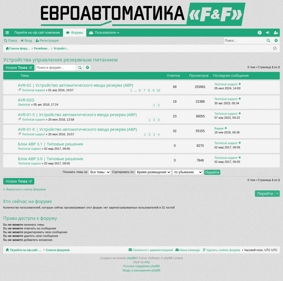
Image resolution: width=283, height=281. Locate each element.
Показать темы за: (87, 172)
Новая (16, 67)
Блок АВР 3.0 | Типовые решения (50, 158)
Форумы (77, 32)
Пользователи (105, 32)
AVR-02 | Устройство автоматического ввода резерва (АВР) (75, 85)
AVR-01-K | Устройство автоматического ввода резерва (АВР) (77, 129)
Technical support (33, 90)
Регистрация (49, 41)
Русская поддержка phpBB (141, 266)
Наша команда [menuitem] (190, 250)
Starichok (24, 104)
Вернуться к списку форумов (26, 189)
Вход (28, 41)
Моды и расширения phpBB (142, 270)
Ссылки (8, 34)
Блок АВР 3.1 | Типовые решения (50, 144)
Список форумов (70, 250)
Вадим (219, 128)
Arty (147, 262)
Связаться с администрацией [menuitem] (153, 250)
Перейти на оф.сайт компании (37, 32)
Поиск (12, 41)
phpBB (131, 258)
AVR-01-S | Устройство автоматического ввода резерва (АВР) (77, 114)
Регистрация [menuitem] (277, 34)
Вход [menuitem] (269, 34)
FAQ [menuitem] (261, 34)
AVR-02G (26, 99)
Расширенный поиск (276, 40)
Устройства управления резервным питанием (60, 59)
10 (158, 90)
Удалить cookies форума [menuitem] (223, 250)
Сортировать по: (141, 172)
